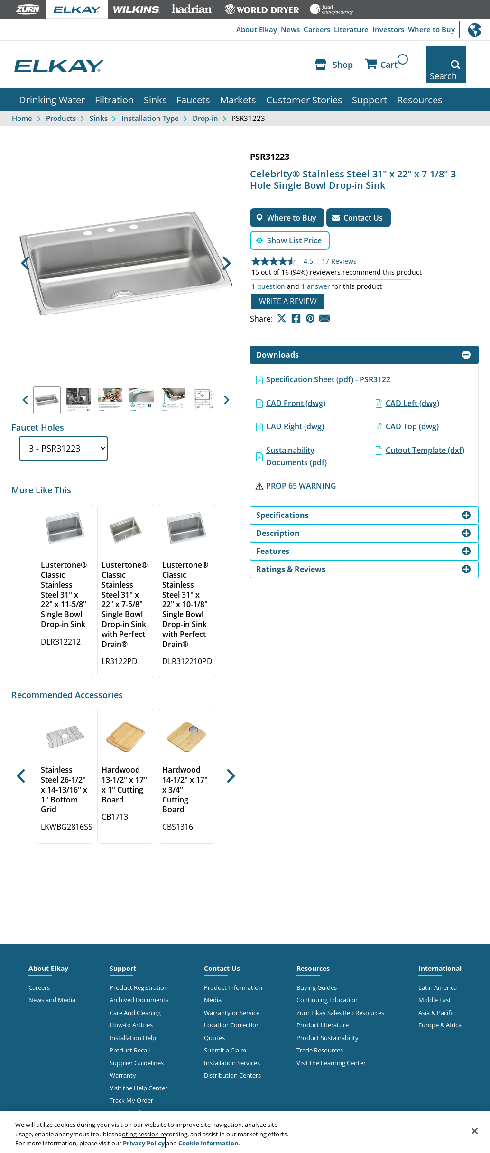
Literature (336, 30)
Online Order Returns (140, 1095)
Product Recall (130, 1032)
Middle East (434, 982)
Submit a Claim (225, 1032)
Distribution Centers (232, 1057)
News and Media (51, 982)
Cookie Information (208, 1143)
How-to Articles (131, 1007)
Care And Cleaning (135, 995)
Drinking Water (52, 82)
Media (213, 982)
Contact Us (222, 951)
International (474, 29)
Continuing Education (327, 982)
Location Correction (232, 1007)
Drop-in (205, 100)
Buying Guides (316, 970)
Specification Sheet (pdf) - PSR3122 (328, 362)
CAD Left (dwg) (412, 385)
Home (22, 100)
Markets (238, 82)
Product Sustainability (327, 1020)
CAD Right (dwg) (295, 409)
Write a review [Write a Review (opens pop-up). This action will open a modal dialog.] (288, 283)
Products (61, 100)
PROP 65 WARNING (301, 468)
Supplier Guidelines (137, 1045)
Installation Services (232, 1045)
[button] (25, 245)
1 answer (315, 269)
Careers (297, 30)
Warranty (123, 1057)
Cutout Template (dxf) (425, 432)
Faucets (193, 82)
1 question (268, 269)
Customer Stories (304, 82)
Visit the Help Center (138, 1070)
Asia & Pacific (436, 995)
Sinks (155, 82)
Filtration (114, 82)
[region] (245, 1132)
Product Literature (322, 1007)
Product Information (233, 970)
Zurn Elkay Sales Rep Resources (340, 995)
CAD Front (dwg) (295, 385)
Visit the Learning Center (331, 1045)
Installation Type (150, 100)
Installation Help (133, 1020)
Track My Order (131, 1083)
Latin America (437, 970)
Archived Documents (139, 982)
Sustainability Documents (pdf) (296, 438)
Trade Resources (319, 1032)
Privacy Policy (144, 1143)
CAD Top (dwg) (412, 409)
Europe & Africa (440, 1007)
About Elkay (225, 30)
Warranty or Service (231, 995)
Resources (420, 82)
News (265, 30)
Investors (379, 30)
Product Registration (139, 970)
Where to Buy (428, 30)
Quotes (214, 1020)
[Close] (474, 1130)
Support (369, 82)
